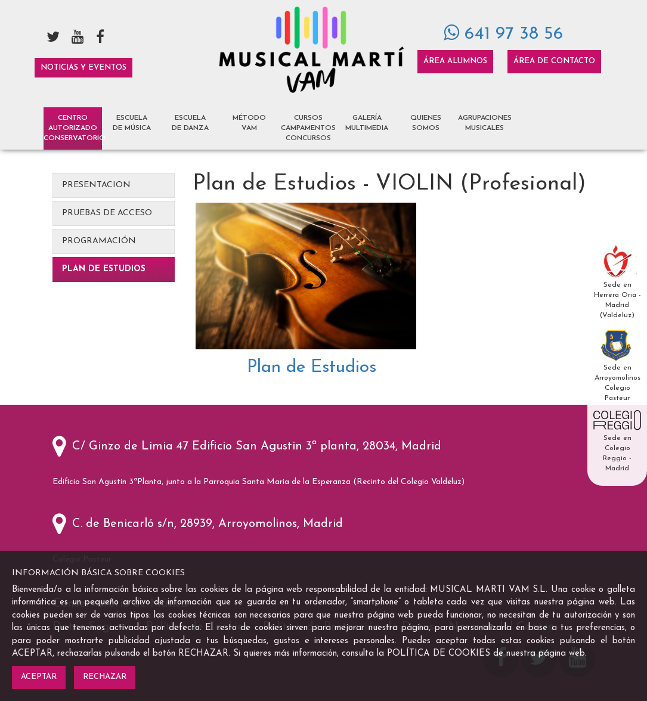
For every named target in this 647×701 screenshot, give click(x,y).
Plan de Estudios (104, 269)
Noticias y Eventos (83, 68)
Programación (99, 241)
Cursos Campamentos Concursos (308, 128)
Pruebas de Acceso (107, 213)
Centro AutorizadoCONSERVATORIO (73, 128)
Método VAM (249, 123)
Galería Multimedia (366, 123)
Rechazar (104, 677)
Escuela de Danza (190, 123)
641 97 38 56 (503, 34)
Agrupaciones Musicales (485, 123)
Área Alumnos (455, 61)
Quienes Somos (425, 123)
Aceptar (39, 677)
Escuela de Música (132, 123)
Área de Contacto (554, 61)
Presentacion (96, 185)
